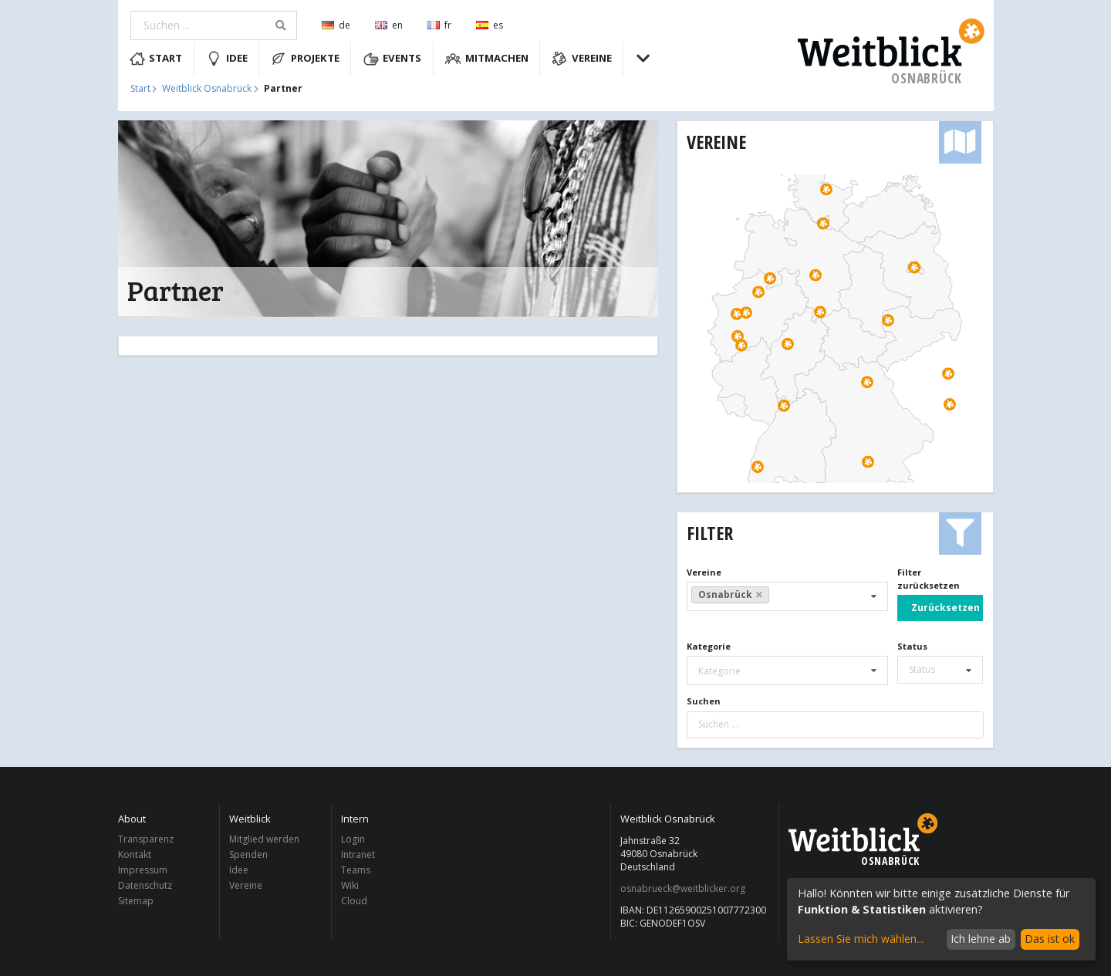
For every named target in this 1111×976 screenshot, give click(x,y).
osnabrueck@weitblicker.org (682, 888)
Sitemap (136, 900)
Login (353, 840)
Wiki (350, 885)
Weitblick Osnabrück (207, 89)
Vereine (582, 58)
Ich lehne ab (981, 938)
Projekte (305, 58)
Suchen (704, 701)
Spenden (248, 854)
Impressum (142, 869)
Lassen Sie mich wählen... (861, 938)
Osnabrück (730, 594)
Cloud (354, 900)
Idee (227, 58)
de (336, 25)
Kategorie (709, 646)
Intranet (358, 854)
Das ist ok (1050, 938)
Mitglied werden (264, 840)
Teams (355, 869)
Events (392, 58)
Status (912, 646)
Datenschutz (145, 885)
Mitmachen (486, 58)
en (389, 25)
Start (156, 58)
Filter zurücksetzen (928, 578)
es (489, 25)
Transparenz (146, 840)
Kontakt (134, 854)
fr (439, 25)
